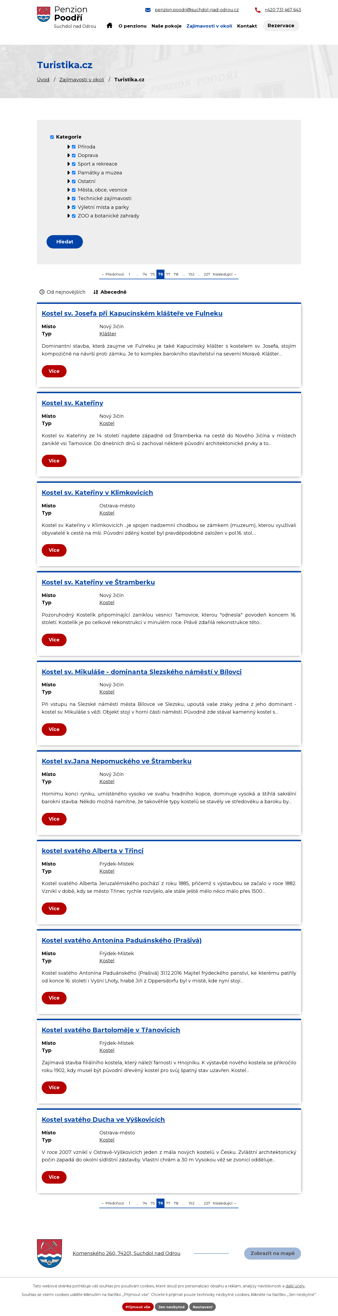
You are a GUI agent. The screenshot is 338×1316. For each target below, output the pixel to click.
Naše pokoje (167, 26)
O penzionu (132, 26)
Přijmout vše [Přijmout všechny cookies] (136, 1306)
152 (191, 275)
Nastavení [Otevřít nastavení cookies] (204, 1306)
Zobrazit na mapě (272, 1255)
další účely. (295, 1285)
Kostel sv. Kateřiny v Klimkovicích (97, 494)
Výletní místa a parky (103, 207)
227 (207, 275)
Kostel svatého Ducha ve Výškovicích (103, 1120)
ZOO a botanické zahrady (108, 216)
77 (168, 275)
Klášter (107, 335)
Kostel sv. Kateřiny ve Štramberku (98, 583)
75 (153, 275)
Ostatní (86, 181)
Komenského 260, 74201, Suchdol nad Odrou (126, 1255)
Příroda (86, 147)
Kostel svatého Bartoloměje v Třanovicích (111, 1031)
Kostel (106, 425)
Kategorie (69, 137)
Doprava (88, 155)
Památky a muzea (100, 172)
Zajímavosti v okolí (81, 80)
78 (176, 275)
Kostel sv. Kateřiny (72, 404)
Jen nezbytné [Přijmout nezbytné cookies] (172, 1306)
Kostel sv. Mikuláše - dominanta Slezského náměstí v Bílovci (142, 673)
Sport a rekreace (97, 164)
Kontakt (247, 26)
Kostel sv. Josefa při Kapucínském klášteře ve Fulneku (132, 315)
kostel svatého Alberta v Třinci (93, 852)
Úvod (43, 80)
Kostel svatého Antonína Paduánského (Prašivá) (122, 942)
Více (54, 372)
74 (145, 275)
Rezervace (282, 26)
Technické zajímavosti (105, 198)
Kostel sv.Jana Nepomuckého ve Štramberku (116, 762)
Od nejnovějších (66, 293)
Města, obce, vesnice (102, 190)
